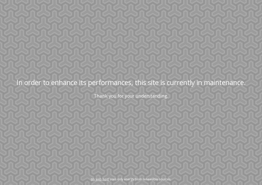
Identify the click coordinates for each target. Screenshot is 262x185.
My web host (100, 179)
